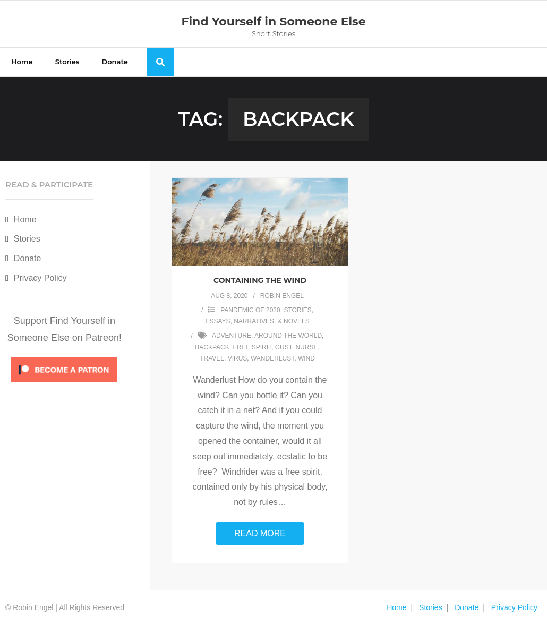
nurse (306, 347)
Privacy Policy (40, 277)
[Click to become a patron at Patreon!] (64, 384)
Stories (27, 238)
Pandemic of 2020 (250, 310)
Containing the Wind (259, 280)
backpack (212, 347)
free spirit (252, 347)
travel (212, 358)
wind (306, 358)
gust (283, 347)
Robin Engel (282, 295)
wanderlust (272, 358)
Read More (260, 533)
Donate (27, 258)
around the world (288, 335)
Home (25, 219)
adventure (231, 335)
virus (237, 358)
